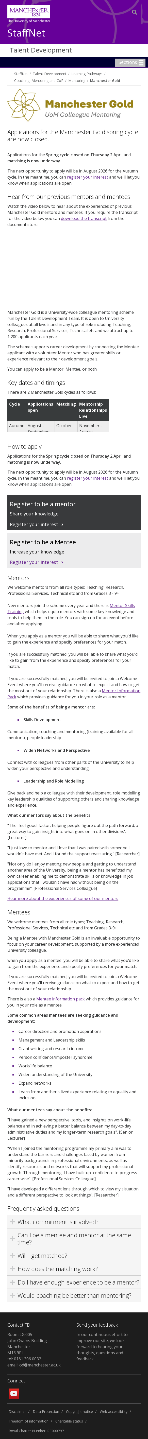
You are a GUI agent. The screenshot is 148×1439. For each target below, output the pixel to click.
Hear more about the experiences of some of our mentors (62, 898)
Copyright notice (79, 1411)
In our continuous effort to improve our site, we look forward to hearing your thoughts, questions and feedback (102, 1347)
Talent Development (41, 50)
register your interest (87, 177)
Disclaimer (17, 1411)
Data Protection (46, 1411)
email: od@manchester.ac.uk (34, 1365)
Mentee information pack (60, 999)
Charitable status (69, 1421)
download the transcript (84, 218)
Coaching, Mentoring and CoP (38, 80)
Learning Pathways (87, 73)
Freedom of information (28, 1421)
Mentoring (76, 80)
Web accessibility (113, 1411)
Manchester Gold (105, 80)
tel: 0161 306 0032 (24, 1359)
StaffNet (26, 33)
